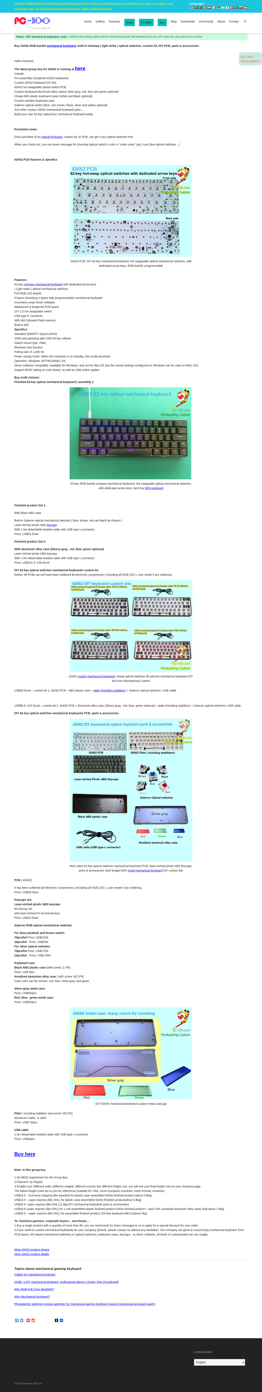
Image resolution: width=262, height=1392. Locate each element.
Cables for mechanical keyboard (34, 1274)
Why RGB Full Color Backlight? (34, 1289)
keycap (51, 525)
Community (206, 21)
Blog (174, 21)
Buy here (24, 1154)
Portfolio (146, 22)
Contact (234, 21)
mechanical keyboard (61, 45)
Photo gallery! (250, 61)
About (221, 21)
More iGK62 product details (31, 1254)
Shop (129, 22)
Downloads (188, 21)
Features (114, 21)
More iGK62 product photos (31, 1249)
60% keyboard (154, 488)
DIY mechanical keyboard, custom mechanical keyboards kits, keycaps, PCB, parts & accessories (46, 36)
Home (87, 21)
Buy (162, 22)
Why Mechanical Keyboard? (32, 1296)
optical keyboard (51, 137)
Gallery (100, 21)
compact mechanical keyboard (43, 284)
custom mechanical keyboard (96, 676)
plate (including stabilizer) (110, 690)
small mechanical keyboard (145, 870)
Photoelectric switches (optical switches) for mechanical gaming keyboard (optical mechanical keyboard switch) (84, 1304)
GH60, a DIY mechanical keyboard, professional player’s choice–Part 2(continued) (66, 1282)
